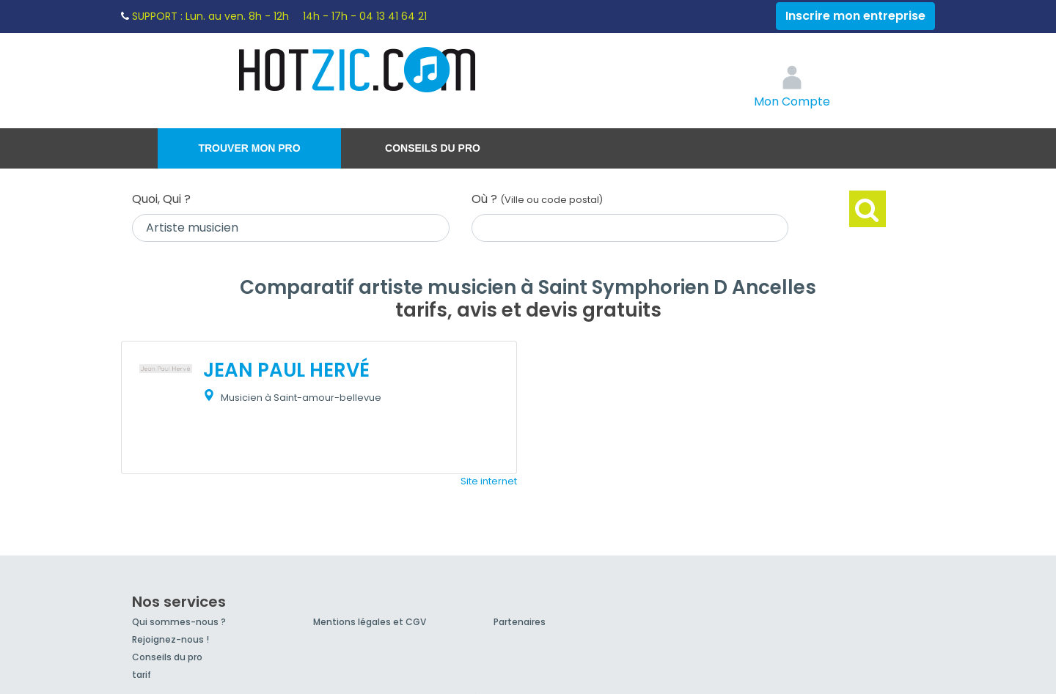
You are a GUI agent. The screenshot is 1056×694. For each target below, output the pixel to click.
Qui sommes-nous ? (179, 622)
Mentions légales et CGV (369, 622)
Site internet (489, 481)
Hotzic (358, 69)
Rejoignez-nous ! (170, 639)
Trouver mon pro (249, 148)
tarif (141, 674)
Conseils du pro (432, 148)
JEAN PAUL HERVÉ (286, 370)
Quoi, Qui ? (161, 199)
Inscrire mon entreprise (855, 15)
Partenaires (520, 622)
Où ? (537, 199)
